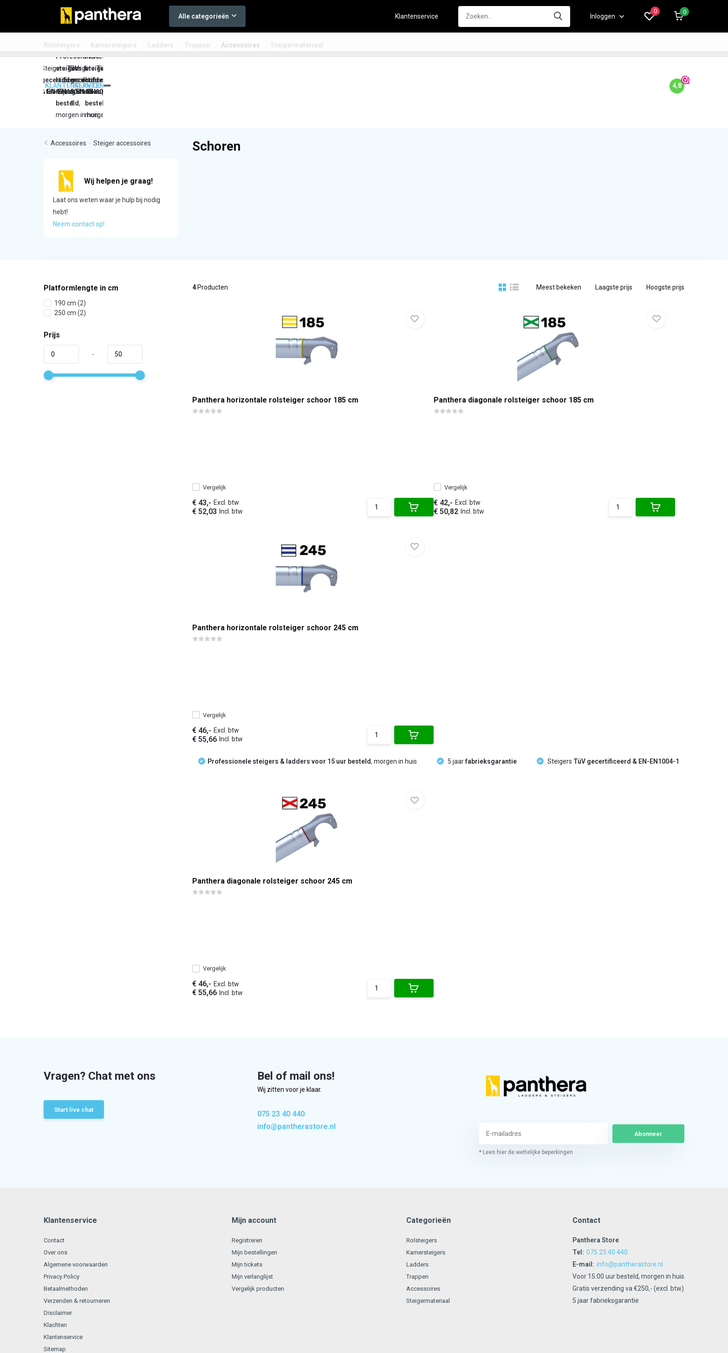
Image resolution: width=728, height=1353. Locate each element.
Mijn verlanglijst (257, 1034)
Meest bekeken (558, 245)
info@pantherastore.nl (296, 884)
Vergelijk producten (262, 1046)
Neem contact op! (78, 181)
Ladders (161, 45)
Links (51, 1118)
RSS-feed (392, 1187)
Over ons (57, 1010)
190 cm (65, 260)
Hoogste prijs (665, 245)
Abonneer (648, 891)
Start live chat (75, 869)
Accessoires (240, 45)
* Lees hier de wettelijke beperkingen (526, 910)
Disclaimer (59, 1070)
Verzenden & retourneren (81, 1058)
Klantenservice (416, 16)
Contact (55, 998)
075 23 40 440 (281, 872)
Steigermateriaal (297, 45)
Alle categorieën (207, 16)
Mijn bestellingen (259, 1010)
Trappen (197, 45)
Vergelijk (219, 442)
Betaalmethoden (68, 1046)
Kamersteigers (114, 45)
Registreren (251, 998)
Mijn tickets (250, 1022)
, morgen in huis (312, 505)
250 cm (65, 270)
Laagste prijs (613, 245)
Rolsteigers (62, 45)
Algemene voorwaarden (79, 1022)
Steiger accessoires (122, 101)
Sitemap (56, 1106)
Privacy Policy (64, 1034)
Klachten (56, 1082)
